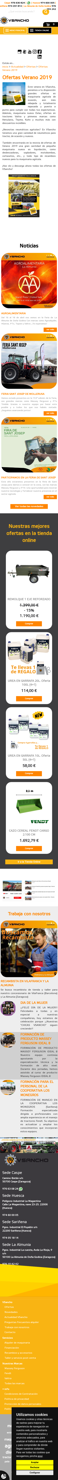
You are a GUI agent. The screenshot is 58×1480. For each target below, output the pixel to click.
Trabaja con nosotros (16, 1327)
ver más (50, 330)
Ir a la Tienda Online (29, 862)
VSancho (7, 1302)
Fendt (7, 1373)
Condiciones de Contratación (21, 1394)
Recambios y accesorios (18, 1353)
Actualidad (17, 67)
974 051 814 (15, 6)
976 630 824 (18, 3)
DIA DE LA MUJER (33, 1003)
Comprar (29, 624)
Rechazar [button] (34, 1467)
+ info (5, 1389)
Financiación (11, 1348)
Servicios (7, 1338)
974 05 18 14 (10, 1238)
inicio (5, 67)
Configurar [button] (35, 1472)
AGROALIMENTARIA (13, 313)
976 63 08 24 (10, 1189)
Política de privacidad (16, 1399)
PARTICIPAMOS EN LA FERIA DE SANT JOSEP (28, 478)
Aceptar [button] (35, 1462)
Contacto (9, 1332)
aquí (40, 1456)
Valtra (7, 1378)
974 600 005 (47, 3)
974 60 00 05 (10, 1215)
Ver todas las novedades (29, 506)
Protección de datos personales (22, 1404)
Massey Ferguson (14, 1368)
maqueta (10, 1439)
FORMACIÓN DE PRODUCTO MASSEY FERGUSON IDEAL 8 (35, 1039)
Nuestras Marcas (12, 1364)
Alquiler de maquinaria (17, 1343)
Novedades (10, 1312)
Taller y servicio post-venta (20, 1358)
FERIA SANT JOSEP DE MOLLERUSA (22, 394)
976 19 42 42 (10, 1264)
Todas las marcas (14, 1383)
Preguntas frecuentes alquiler (21, 1322)
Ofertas (31, 67)
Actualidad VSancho (16, 1317)
